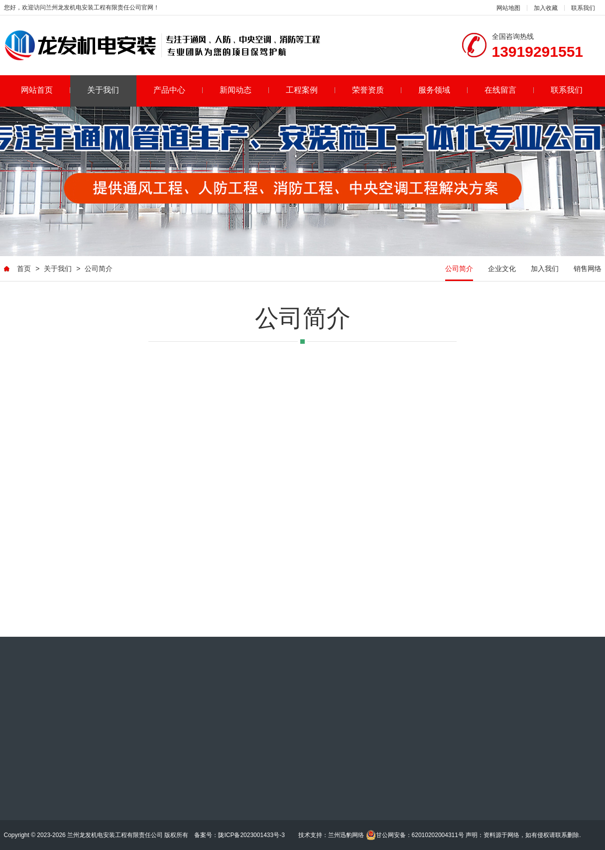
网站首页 (45, 90)
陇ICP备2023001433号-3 (251, 835)
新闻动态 (244, 90)
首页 (24, 269)
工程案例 (310, 90)
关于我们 (103, 90)
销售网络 (588, 269)
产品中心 (178, 90)
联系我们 (583, 7)
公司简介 (99, 269)
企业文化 (502, 269)
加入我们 (545, 269)
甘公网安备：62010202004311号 (415, 835)
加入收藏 (546, 7)
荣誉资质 (376, 90)
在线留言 (509, 90)
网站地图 (508, 7)
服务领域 (443, 90)
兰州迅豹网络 (346, 835)
